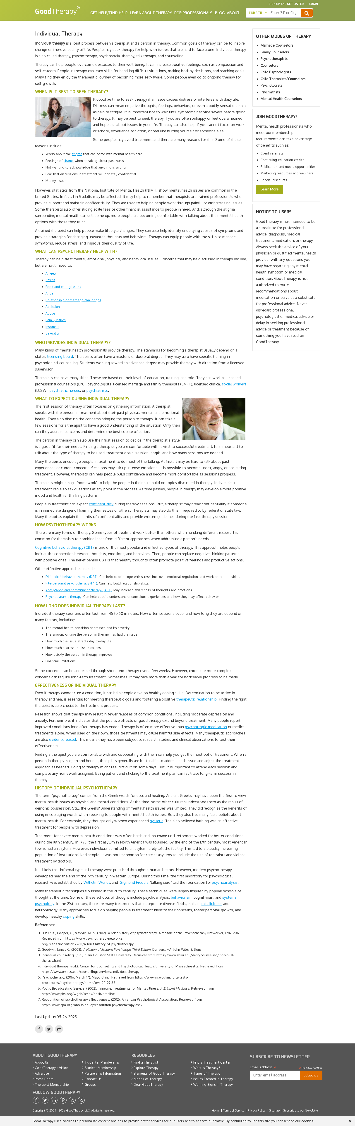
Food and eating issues (63, 287)
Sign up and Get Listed (286, 4)
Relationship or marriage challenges (73, 300)
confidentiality (101, 504)
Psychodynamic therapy (64, 597)
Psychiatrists (270, 92)
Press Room (44, 1079)
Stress (50, 280)
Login (313, 4)
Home (215, 1110)
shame (69, 161)
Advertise (42, 1073)
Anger (50, 293)
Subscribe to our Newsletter (301, 1110)
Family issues (56, 320)
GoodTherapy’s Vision (51, 1068)
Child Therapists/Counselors (283, 79)
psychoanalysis (224, 882)
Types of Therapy (206, 1073)
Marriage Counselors (277, 45)
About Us (42, 1062)
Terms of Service (233, 1110)
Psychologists (271, 85)
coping (68, 916)
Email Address (263, 1067)
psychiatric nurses (65, 390)
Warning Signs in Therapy (213, 1084)
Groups (90, 1084)
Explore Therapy (146, 1068)
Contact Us (93, 1079)
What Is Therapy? (206, 1068)
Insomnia (52, 327)
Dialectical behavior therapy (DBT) (72, 577)
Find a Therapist (146, 1062)
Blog (220, 13)
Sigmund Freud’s (134, 882)
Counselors (269, 65)
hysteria (156, 821)
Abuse (50, 313)
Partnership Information (103, 1073)
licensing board (60, 356)
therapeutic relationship (196, 699)
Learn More (270, 189)
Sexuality (53, 333)
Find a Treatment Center (211, 1062)
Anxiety (51, 273)
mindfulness (211, 903)
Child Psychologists (276, 72)
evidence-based (62, 739)
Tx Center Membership (102, 1062)
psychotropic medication (206, 727)
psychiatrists (97, 390)
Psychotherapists (274, 59)
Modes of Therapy (148, 1079)
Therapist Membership (52, 1084)
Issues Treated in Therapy (213, 1079)
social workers (234, 384)
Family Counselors (275, 52)
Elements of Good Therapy (154, 1073)
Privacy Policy (256, 1110)
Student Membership (100, 1068)
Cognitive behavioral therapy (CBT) (64, 547)
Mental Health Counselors (281, 99)
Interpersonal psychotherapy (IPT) (71, 583)
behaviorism (181, 897)
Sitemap (274, 1110)
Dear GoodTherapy (148, 1084)
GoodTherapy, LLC (78, 1110)
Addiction (53, 307)
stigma (77, 154)
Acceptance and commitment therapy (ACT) (79, 590)
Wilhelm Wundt (97, 882)
